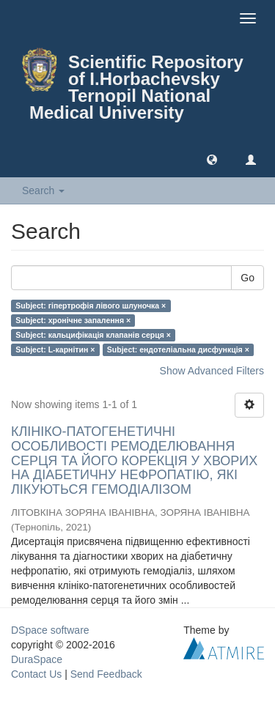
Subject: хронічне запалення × (73, 320)
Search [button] (43, 190)
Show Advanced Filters (212, 371)
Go (247, 278)
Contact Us (36, 674)
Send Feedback (106, 674)
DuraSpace (36, 659)
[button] (212, 159)
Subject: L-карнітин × (55, 349)
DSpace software (50, 630)
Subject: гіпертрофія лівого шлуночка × (90, 305)
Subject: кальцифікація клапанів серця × (93, 334)
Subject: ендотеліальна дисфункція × (178, 349)
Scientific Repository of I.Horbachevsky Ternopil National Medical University (136, 87)
